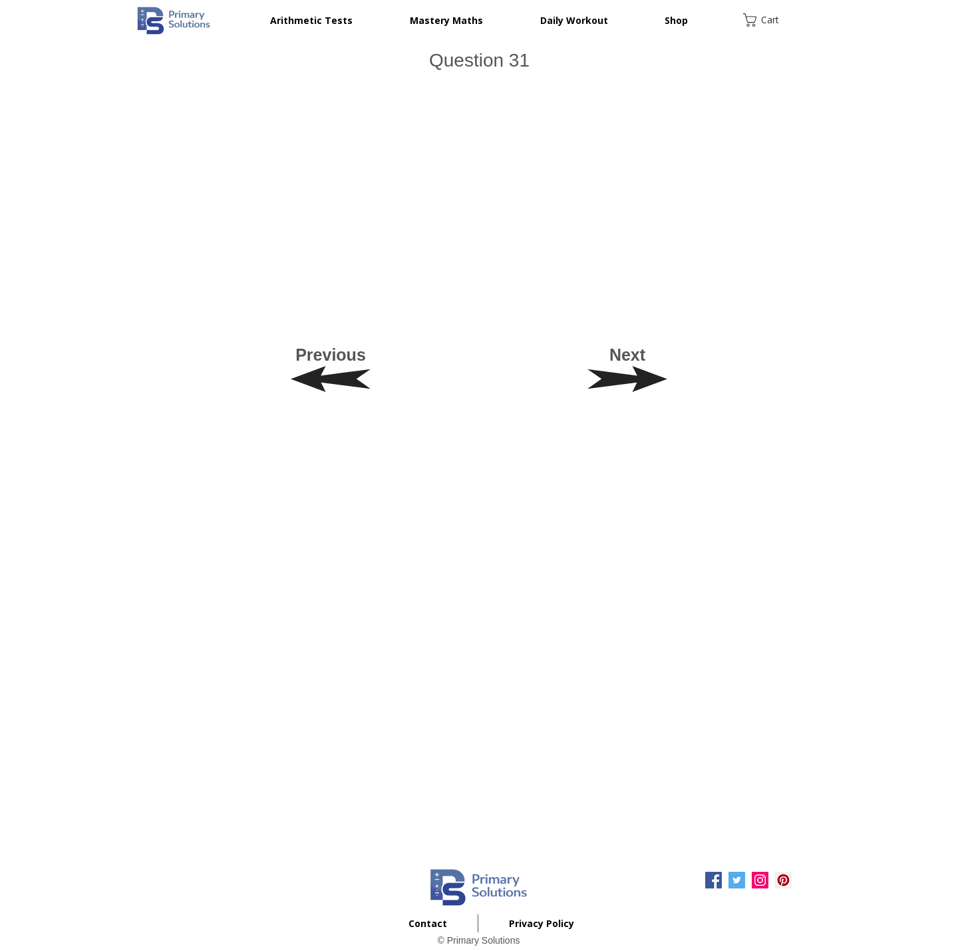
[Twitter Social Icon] (736, 880)
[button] (769, 20)
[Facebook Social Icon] (713, 880)
